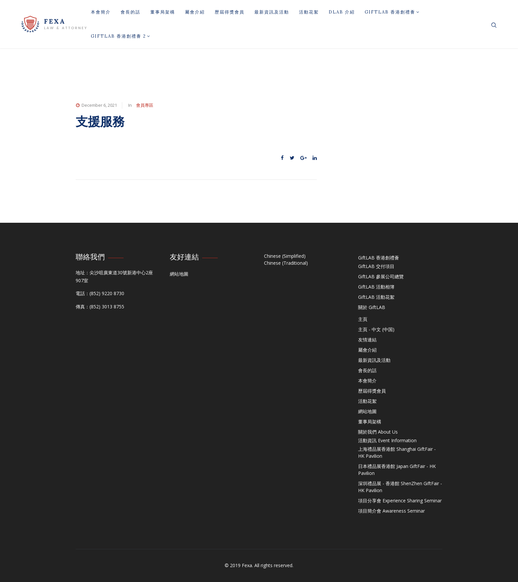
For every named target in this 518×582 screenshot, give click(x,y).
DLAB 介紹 (342, 12)
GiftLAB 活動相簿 (376, 287)
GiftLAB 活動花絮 (376, 297)
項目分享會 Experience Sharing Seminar (400, 500)
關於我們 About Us (378, 432)
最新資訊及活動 (271, 12)
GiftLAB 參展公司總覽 (381, 276)
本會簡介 (101, 12)
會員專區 (144, 105)
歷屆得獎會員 (229, 12)
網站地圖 (179, 274)
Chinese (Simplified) (285, 256)
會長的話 (130, 12)
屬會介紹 (195, 12)
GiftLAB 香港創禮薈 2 (120, 36)
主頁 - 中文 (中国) (376, 329)
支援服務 (100, 121)
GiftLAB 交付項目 (376, 266)
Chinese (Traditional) (286, 263)
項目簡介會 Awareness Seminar (391, 511)
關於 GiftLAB (371, 307)
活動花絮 (309, 12)
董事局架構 (162, 12)
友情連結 (367, 339)
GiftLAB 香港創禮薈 (392, 12)
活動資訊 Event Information (387, 440)
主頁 (362, 319)
